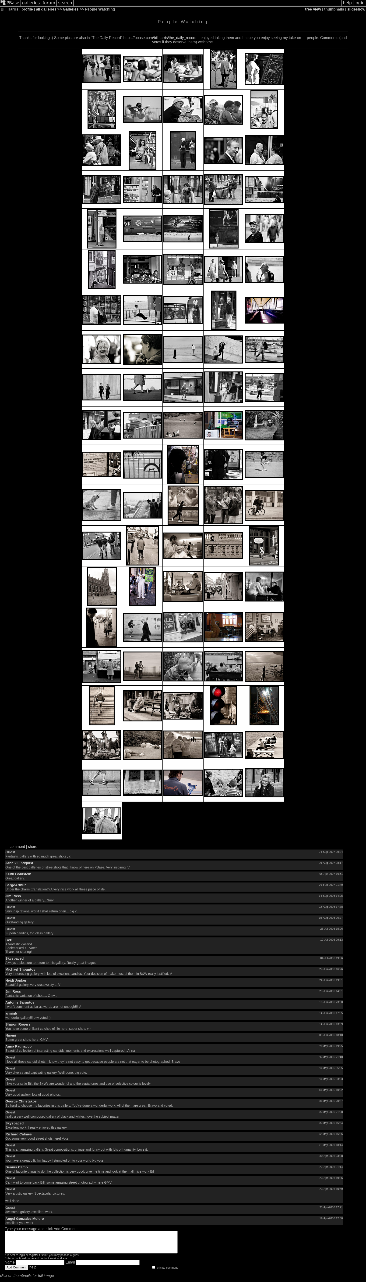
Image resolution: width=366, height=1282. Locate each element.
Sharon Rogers (18, 1024)
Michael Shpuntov (20, 969)
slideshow (356, 9)
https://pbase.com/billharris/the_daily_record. (160, 38)
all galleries (46, 9)
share (32, 847)
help (32, 1271)
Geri (8, 940)
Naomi (10, 1035)
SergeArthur (15, 885)
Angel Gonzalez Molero (24, 1219)
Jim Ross (13, 896)
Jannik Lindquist (19, 863)
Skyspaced (14, 958)
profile (27, 9)
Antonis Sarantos (19, 1002)
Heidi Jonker (15, 980)
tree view (313, 9)
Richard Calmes (18, 1134)
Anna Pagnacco (18, 1046)
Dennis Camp (16, 1167)
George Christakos (21, 1101)
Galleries (71, 9)
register (33, 1259)
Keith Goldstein (18, 874)
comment (17, 847)
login (22, 1259)
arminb (11, 1013)
